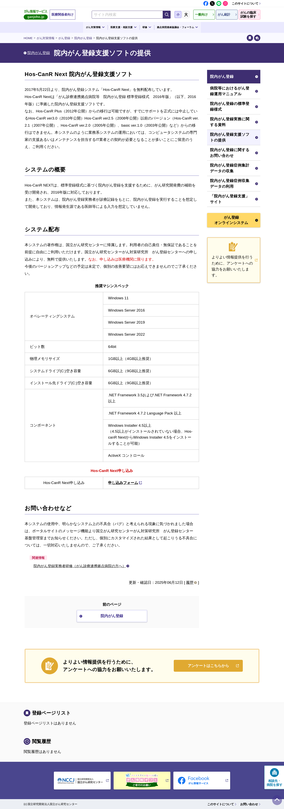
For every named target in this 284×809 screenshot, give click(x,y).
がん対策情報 (45, 38)
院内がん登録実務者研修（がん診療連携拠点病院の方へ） (80, 566)
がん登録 (64, 38)
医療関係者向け (62, 14)
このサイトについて (245, 3)
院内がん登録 (83, 38)
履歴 (189, 582)
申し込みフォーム (123, 483)
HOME (28, 38)
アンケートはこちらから (208, 666)
